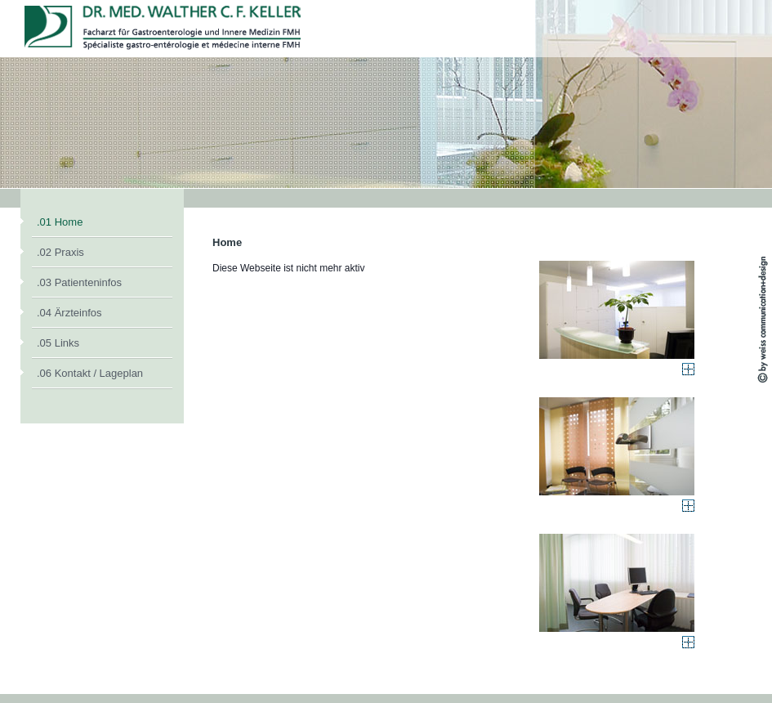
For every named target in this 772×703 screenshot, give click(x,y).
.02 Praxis (60, 252)
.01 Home (60, 222)
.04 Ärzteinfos (69, 313)
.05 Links (58, 343)
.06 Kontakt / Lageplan (90, 373)
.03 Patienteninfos (79, 282)
